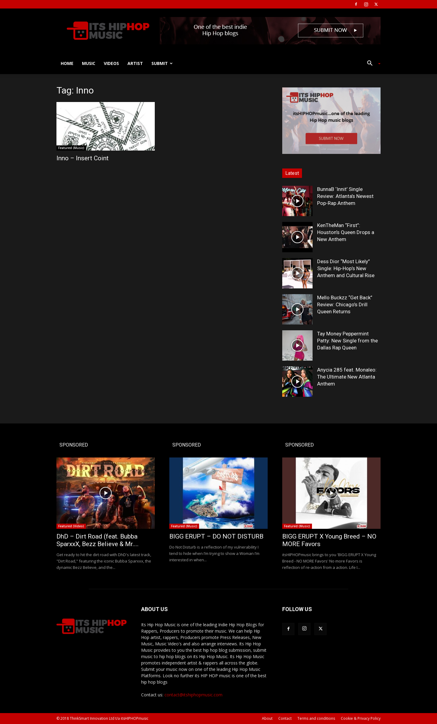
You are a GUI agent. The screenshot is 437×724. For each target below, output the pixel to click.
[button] (371, 64)
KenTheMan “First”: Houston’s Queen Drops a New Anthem (345, 232)
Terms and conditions (316, 718)
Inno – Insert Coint (82, 158)
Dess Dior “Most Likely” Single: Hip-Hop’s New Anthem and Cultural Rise (345, 268)
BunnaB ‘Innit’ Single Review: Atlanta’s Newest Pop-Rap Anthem (345, 196)
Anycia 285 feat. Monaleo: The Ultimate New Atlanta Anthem (347, 377)
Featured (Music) (71, 148)
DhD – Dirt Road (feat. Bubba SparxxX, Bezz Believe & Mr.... (97, 540)
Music (88, 63)
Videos (111, 63)
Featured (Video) (71, 526)
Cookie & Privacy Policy (361, 718)
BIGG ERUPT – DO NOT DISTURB (216, 536)
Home (67, 63)
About (267, 718)
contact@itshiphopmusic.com (193, 695)
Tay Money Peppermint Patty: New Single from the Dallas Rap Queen (347, 341)
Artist (135, 63)
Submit (162, 63)
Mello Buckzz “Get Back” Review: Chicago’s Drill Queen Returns (344, 304)
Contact (285, 718)
